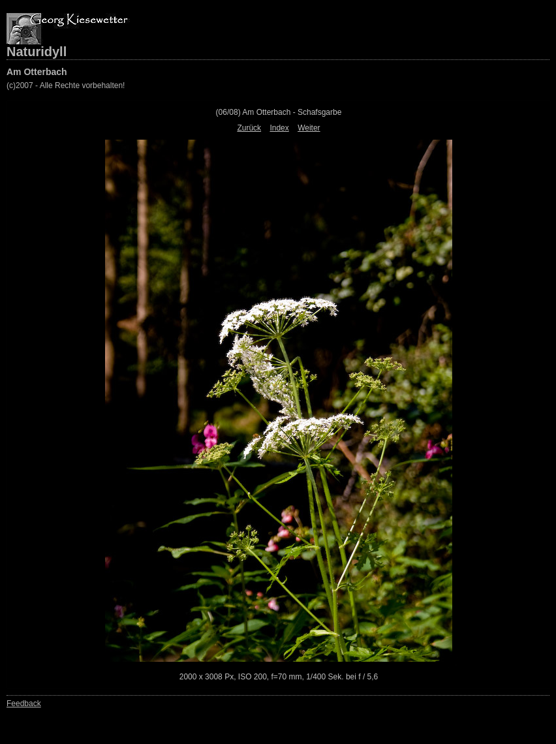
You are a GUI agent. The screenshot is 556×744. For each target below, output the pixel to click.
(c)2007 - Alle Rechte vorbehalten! (66, 85)
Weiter (309, 127)
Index (279, 127)
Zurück (249, 127)
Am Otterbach (37, 72)
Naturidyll (37, 51)
